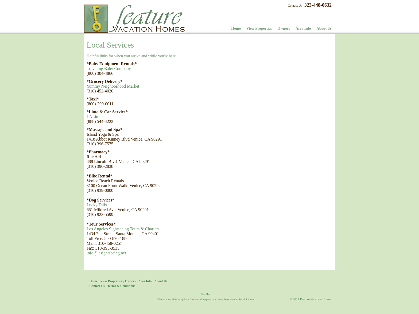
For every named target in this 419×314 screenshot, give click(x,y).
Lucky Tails (97, 205)
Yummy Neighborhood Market (113, 86)
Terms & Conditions (121, 286)
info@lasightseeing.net (106, 253)
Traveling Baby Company (109, 68)
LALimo (94, 116)
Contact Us (295, 5)
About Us (324, 28)
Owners (283, 28)
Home (236, 28)
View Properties (259, 28)
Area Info (303, 28)
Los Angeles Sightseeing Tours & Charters (123, 229)
